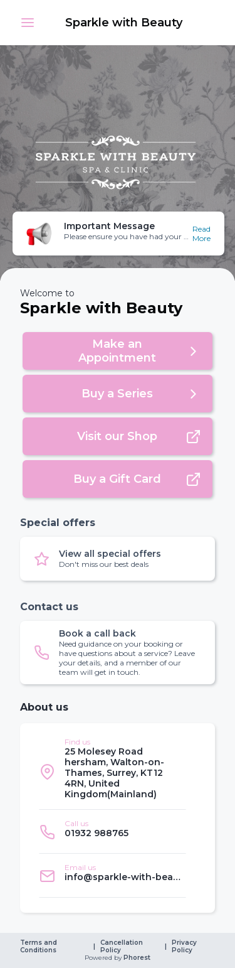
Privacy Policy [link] (185, 946)
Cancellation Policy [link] (122, 946)
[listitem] (112, 771)
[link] (125, 22)
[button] (27, 22)
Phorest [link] (136, 958)
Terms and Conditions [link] (39, 946)
